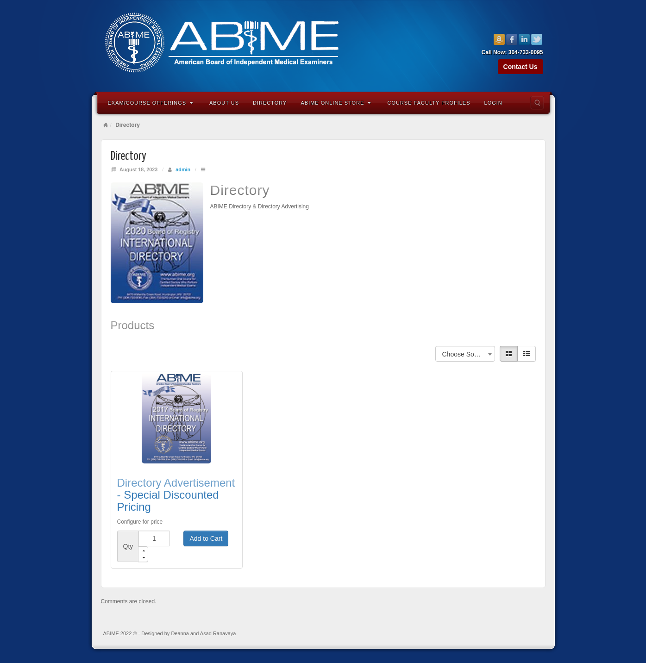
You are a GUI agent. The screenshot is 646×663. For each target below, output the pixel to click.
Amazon (499, 39)
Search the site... (537, 103)
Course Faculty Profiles (428, 103)
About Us (224, 103)
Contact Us (520, 66)
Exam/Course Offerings (151, 103)
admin (183, 169)
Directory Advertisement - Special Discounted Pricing (176, 494)
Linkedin (524, 39)
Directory (270, 103)
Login (493, 103)
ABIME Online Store (336, 103)
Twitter (537, 39)
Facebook (512, 39)
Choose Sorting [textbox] (464, 354)
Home (105, 125)
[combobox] (465, 354)
